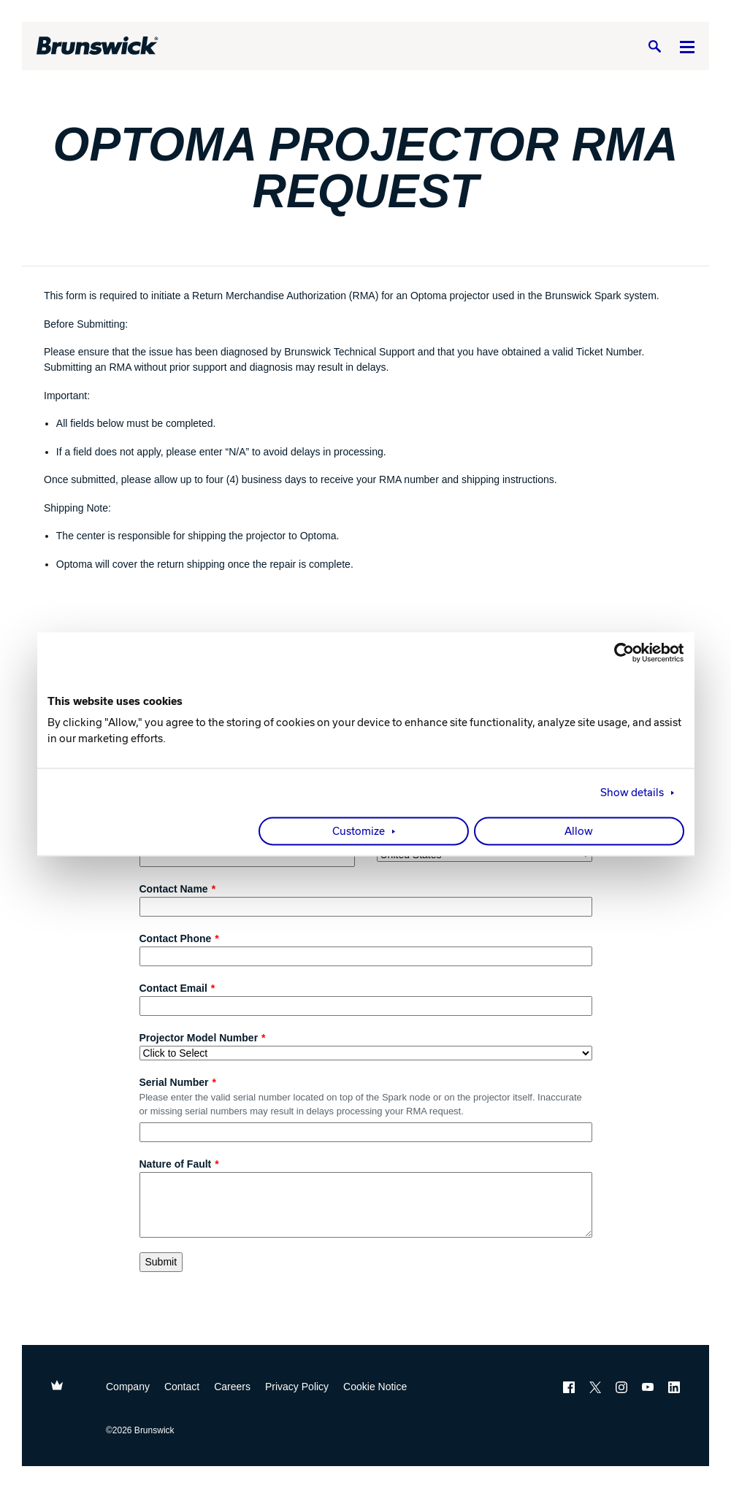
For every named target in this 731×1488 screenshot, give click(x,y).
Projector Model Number (199, 1038)
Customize (358, 831)
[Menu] (687, 46)
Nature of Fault (175, 1164)
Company (128, 1386)
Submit (161, 1262)
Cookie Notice (375, 1386)
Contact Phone (175, 938)
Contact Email (173, 988)
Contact (181, 1386)
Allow (578, 831)
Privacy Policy (297, 1386)
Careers (232, 1386)
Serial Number (174, 1082)
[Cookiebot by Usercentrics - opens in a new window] (620, 652)
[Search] (654, 46)
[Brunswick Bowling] (97, 45)
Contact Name (173, 889)
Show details (632, 792)
